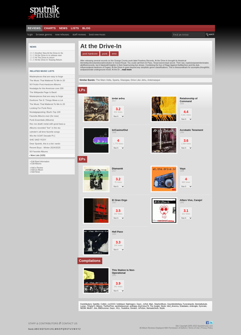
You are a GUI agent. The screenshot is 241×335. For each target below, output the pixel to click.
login (30, 34)
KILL (118, 308)
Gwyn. (139, 304)
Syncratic (203, 306)
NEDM (83, 308)
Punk (104, 53)
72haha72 (91, 306)
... (126, 69)
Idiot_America (172, 306)
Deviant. (133, 308)
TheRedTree (108, 306)
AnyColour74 (143, 306)
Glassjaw (124, 80)
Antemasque (153, 80)
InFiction (142, 308)
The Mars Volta (103, 80)
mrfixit (145, 304)
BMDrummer (103, 308)
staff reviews (79, 34)
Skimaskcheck (152, 308)
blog (86, 28)
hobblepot (121, 304)
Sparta (115, 80)
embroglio (194, 306)
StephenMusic (160, 304)
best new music (97, 34)
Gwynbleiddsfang (174, 304)
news (63, 28)
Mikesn (99, 306)
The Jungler (155, 306)
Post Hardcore (90, 53)
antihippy (133, 306)
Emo (114, 53)
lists (75, 28)
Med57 (90, 308)
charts (50, 28)
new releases (62, 34)
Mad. (151, 304)
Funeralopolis (188, 304)
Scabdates (184, 306)
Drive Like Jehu (138, 80)
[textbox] (188, 34)
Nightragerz (131, 304)
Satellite (96, 304)
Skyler (163, 306)
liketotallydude (201, 304)
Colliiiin (104, 304)
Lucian (83, 306)
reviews (34, 28)
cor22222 (112, 304)
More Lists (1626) (38, 155)
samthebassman (122, 306)
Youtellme (125, 308)
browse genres (44, 34)
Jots (95, 308)
